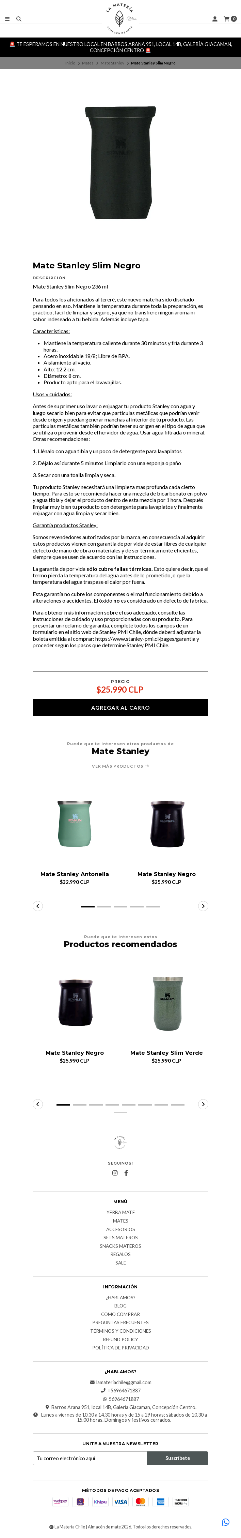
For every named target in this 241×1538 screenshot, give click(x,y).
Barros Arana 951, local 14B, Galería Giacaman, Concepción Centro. (120, 1407)
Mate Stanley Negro (167, 874)
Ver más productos (120, 766)
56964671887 (120, 1399)
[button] (88, 906)
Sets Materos (120, 1238)
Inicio (70, 63)
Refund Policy (120, 1339)
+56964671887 (121, 1391)
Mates (88, 63)
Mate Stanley (112, 63)
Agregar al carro (120, 707)
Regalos (120, 1255)
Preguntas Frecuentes (120, 1323)
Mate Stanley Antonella (75, 874)
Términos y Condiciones (120, 1331)
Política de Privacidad (120, 1348)
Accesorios (120, 1229)
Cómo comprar (120, 1314)
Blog (120, 1306)
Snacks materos (120, 1246)
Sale (120, 1263)
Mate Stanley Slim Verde (166, 1053)
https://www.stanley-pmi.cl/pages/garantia (145, 638)
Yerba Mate (121, 1213)
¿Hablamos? (120, 1298)
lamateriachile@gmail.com (120, 1382)
